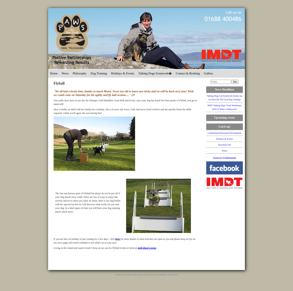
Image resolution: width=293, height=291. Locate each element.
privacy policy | (147, 274)
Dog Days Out (224, 144)
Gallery (208, 73)
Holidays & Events (122, 73)
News (65, 73)
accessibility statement (166, 274)
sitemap (119, 274)
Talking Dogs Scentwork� (155, 73)
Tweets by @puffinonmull (224, 157)
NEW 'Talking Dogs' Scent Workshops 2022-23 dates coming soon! (225, 107)
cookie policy (131, 274)
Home (54, 73)
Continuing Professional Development (224, 133)
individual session (147, 248)
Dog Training (98, 73)
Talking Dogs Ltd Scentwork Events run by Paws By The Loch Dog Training (224, 98)
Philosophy (80, 73)
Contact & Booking (188, 73)
